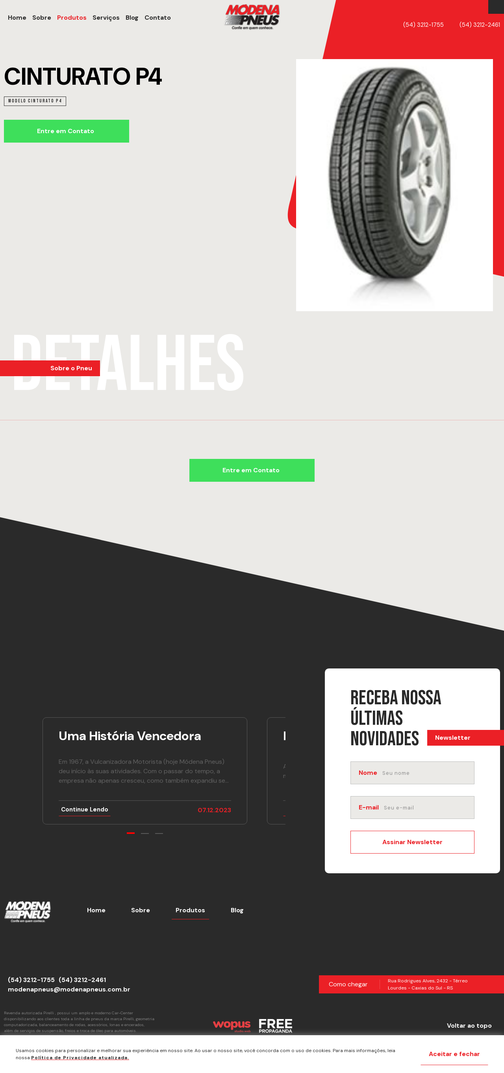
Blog (237, 910)
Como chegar (348, 984)
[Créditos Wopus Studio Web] (231, 1026)
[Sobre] (40, 17)
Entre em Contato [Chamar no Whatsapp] (65, 131)
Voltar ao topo (469, 1025)
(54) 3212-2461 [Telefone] (480, 25)
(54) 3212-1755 (31, 980)
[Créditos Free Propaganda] (275, 1026)
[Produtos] (71, 17)
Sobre (140, 910)
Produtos (190, 910)
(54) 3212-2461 (82, 980)
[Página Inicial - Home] (252, 18)
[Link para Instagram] (498, 7)
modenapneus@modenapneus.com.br (69, 989)
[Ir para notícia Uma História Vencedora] (145, 770)
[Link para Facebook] (494, 7)
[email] (428, 807)
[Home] (16, 17)
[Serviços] (105, 17)
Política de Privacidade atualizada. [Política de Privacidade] (80, 1057)
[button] (158, 17)
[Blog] (131, 17)
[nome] (427, 772)
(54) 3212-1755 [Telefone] (423, 25)
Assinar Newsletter (412, 842)
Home (96, 910)
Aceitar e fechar (454, 1054)
